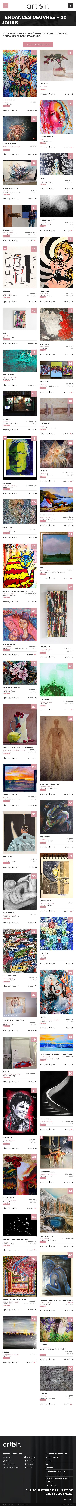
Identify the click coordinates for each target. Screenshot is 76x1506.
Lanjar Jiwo (44, 1396)
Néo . (5, 859)
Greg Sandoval (45, 1057)
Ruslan (5, 1242)
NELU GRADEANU (9, 1200)
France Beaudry (45, 517)
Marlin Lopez (7, 530)
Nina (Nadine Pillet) (46, 1121)
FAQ (47, 1464)
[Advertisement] (38, 1421)
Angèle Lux (43, 426)
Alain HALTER (7, 294)
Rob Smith (7, 422)
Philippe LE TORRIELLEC (49, 1174)
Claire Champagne (46, 649)
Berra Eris (6, 336)
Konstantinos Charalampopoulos (14, 750)
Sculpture (29, 1461)
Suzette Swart (45, 1347)
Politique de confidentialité (57, 1478)
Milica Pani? (44, 294)
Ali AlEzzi (43, 956)
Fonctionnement (52, 1457)
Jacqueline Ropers (9, 915)
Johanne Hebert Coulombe (49, 1020)
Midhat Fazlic (7, 647)
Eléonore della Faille (10, 377)
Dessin (7, 1461)
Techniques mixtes (10, 1467)
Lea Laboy (43, 86)
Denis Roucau (8, 978)
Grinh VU (6, 102)
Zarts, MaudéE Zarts (10, 486)
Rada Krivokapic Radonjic (12, 1074)
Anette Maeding (45, 1303)
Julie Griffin (7, 797)
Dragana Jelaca (45, 570)
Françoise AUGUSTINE (11, 1355)
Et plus (28, 1467)
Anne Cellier (44, 384)
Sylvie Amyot (44, 1239)
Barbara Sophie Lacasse (11, 146)
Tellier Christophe (9, 1140)
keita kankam (44, 839)
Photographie (30, 1457)
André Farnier (7, 690)
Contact (49, 1482)
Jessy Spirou (44, 347)
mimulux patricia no (10, 594)
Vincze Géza (44, 473)
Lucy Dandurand (45, 181)
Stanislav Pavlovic (46, 702)
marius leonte (8, 233)
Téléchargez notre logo (56, 1471)
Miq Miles (6, 191)
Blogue (48, 1461)
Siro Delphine (7, 1023)
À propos (49, 1468)
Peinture (7, 1457)
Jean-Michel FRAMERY (11, 1302)
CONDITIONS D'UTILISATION (56, 1475)
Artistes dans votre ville (56, 1454)
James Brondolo (45, 223)
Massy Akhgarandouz (47, 903)
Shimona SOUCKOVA (47, 787)
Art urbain (29, 1464)
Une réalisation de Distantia (67, 1505)
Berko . (42, 139)
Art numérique (9, 1464)
